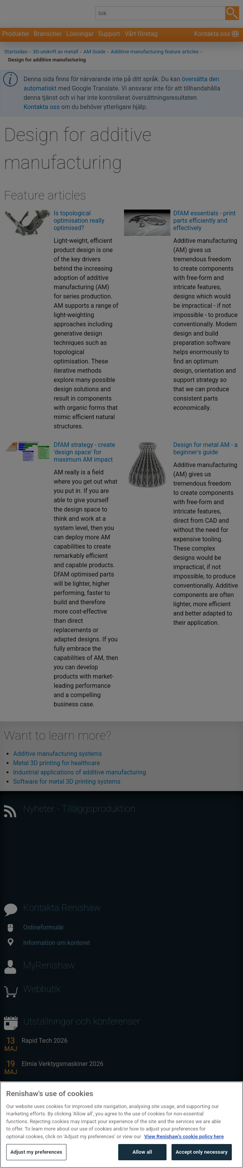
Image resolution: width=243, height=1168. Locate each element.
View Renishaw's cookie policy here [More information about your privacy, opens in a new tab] (184, 1151)
